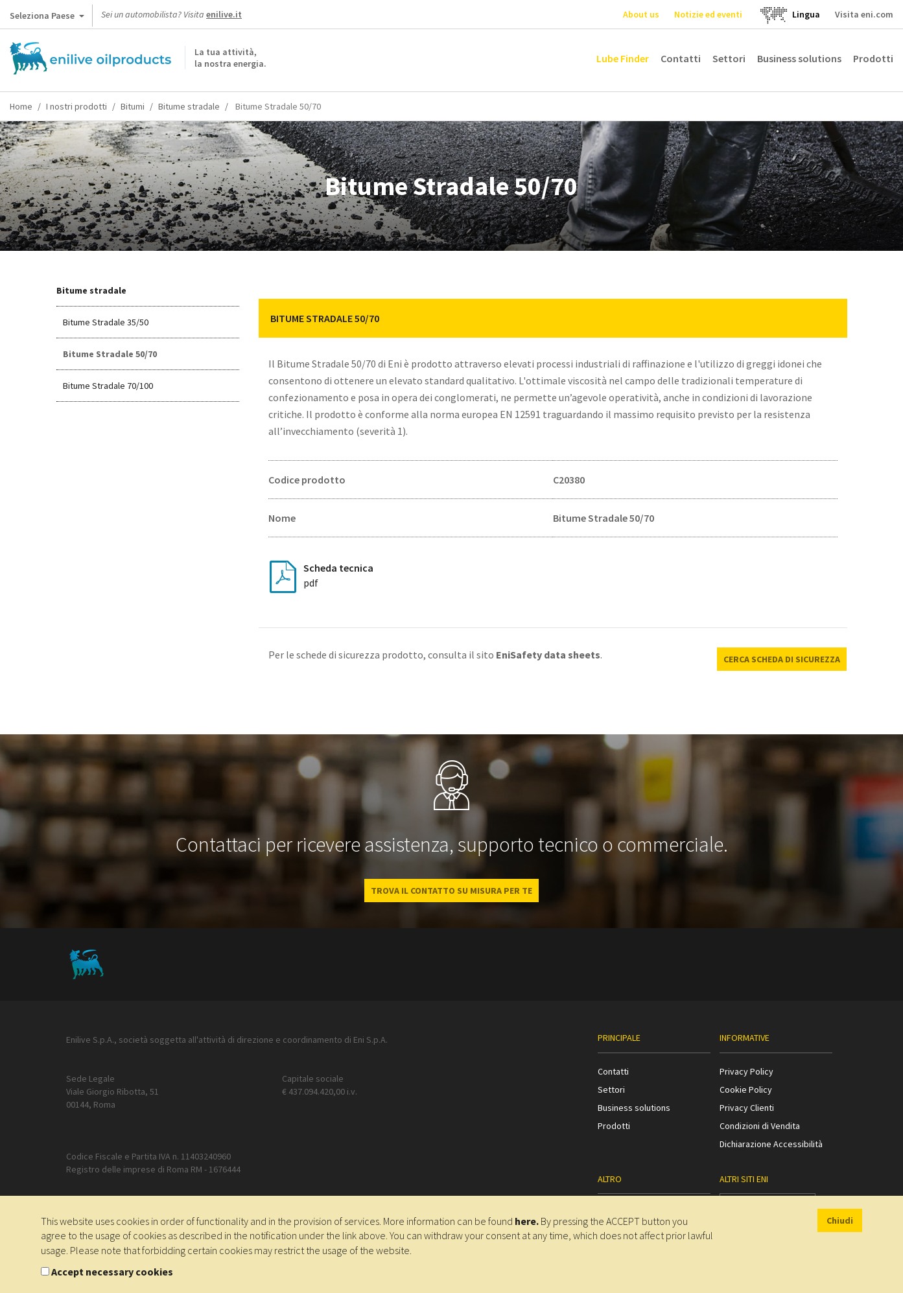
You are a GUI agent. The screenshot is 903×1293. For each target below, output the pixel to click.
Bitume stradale (189, 106)
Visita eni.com (864, 14)
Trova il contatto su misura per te (451, 890)
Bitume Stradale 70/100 (108, 385)
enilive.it (224, 14)
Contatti (681, 58)
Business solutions (799, 58)
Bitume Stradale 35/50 (105, 322)
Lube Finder (622, 58)
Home (21, 106)
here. (527, 1221)
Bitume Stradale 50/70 (110, 354)
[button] (828, 318)
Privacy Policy (746, 1071)
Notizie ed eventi (708, 14)
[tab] (553, 318)
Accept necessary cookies (112, 1271)
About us (641, 14)
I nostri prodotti (76, 106)
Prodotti (873, 58)
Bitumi (133, 106)
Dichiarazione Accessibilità (771, 1144)
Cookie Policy (746, 1089)
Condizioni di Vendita (760, 1126)
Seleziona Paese (47, 18)
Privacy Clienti (747, 1107)
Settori (728, 58)
